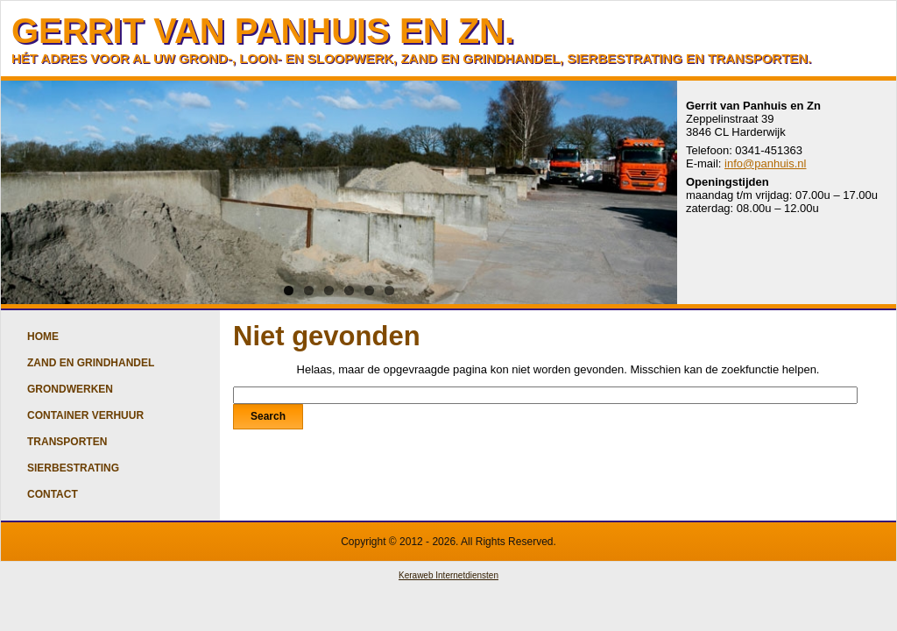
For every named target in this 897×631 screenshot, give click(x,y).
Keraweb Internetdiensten (448, 575)
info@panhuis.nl (765, 163)
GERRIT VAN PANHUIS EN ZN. (262, 30)
